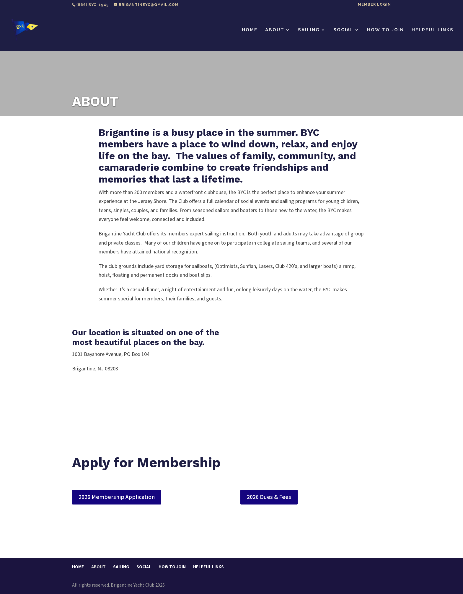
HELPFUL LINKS (433, 30)
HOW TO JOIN (385, 30)
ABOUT (274, 30)
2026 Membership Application (117, 497)
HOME (249, 30)
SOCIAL (343, 30)
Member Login (374, 4)
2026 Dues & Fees (269, 497)
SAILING (309, 30)
